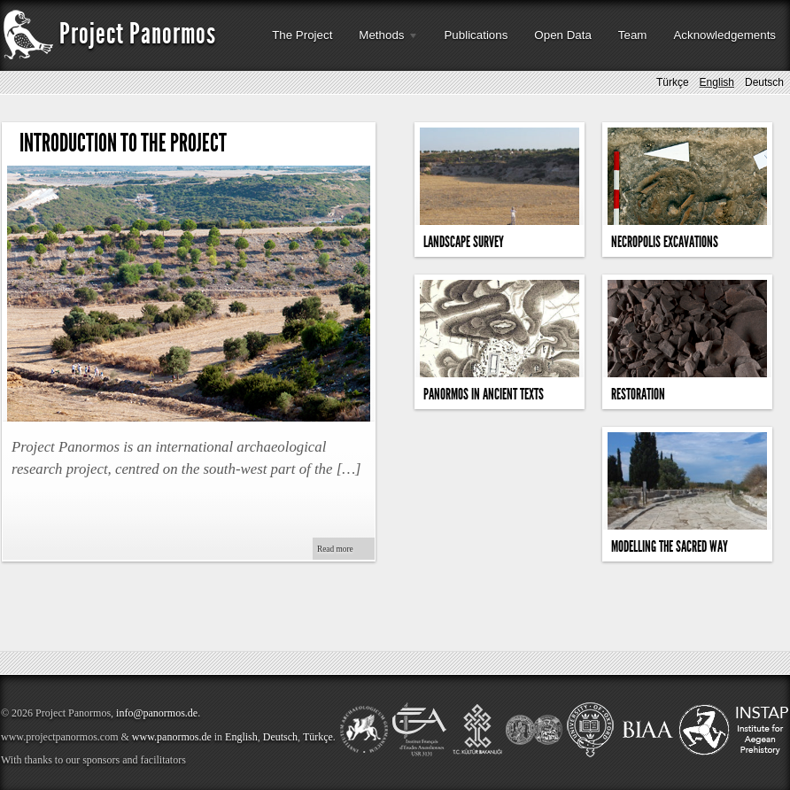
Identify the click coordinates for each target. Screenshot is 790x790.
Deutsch (764, 85)
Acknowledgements (724, 35)
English (717, 85)
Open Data (562, 35)
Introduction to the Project (123, 143)
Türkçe (672, 85)
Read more (335, 549)
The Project (302, 35)
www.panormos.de (172, 737)
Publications (475, 35)
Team (632, 35)
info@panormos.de (157, 713)
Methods (382, 40)
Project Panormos (108, 33)
